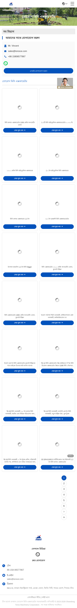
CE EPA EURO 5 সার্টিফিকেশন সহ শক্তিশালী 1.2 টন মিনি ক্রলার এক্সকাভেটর (57, 461)
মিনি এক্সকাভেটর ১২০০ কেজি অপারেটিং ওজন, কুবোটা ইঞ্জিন (57, 268)
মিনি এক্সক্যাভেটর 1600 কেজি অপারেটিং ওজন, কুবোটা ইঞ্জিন (19, 316)
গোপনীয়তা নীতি (33, 597)
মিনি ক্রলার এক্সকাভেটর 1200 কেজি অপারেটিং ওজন (20, 124)
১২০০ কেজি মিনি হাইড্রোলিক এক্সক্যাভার (20, 171)
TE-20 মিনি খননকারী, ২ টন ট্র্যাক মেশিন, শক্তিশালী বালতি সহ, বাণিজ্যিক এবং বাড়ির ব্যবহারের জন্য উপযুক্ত (19, 461)
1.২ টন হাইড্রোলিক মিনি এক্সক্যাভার (57, 171)
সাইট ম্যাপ (46, 597)
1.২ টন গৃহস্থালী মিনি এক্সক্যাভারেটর (57, 219)
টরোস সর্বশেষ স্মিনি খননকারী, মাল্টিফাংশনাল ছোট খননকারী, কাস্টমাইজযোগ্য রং (57, 316)
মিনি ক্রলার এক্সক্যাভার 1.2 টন (19, 219)
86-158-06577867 (15, 570)
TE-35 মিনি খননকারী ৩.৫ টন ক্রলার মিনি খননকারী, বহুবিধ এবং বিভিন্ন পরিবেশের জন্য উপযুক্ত (19, 412)
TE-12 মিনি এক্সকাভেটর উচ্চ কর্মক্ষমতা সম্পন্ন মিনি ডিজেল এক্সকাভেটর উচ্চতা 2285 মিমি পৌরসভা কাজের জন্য (57, 364)
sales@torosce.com (17, 51)
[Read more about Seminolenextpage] (64, 511)
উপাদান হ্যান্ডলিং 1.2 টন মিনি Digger (20, 267)
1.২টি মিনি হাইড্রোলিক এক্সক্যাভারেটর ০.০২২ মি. (57, 122)
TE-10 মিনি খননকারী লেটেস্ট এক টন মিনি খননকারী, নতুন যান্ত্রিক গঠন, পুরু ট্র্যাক (57, 412)
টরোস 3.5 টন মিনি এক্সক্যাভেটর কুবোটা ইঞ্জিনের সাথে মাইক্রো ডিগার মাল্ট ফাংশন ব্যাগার (19, 364)
